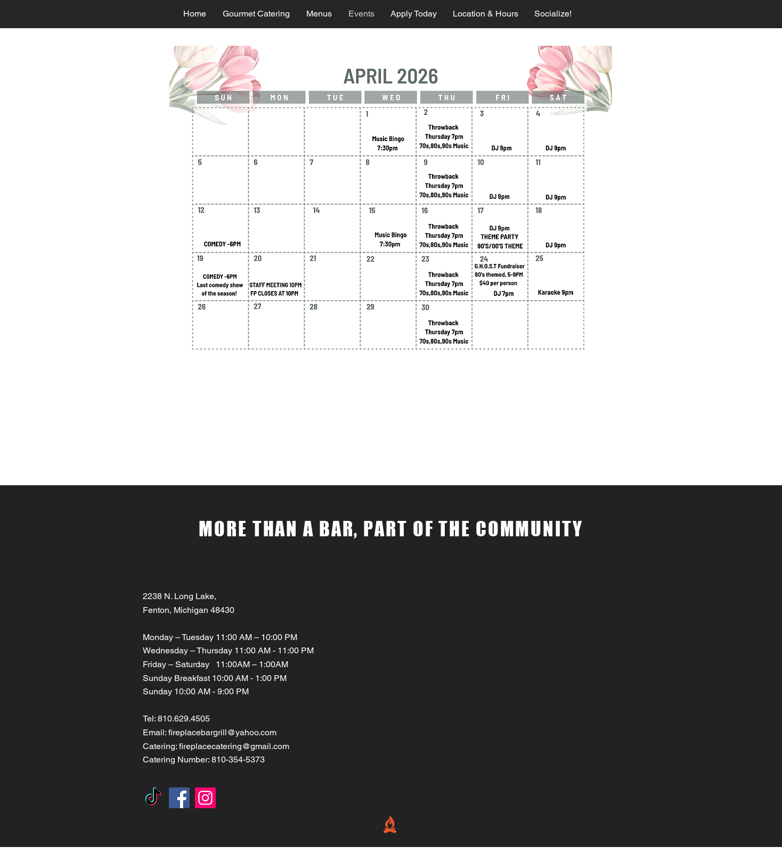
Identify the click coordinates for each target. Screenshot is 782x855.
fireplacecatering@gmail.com (234, 746)
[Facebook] (179, 797)
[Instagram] (205, 797)
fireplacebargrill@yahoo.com (222, 732)
